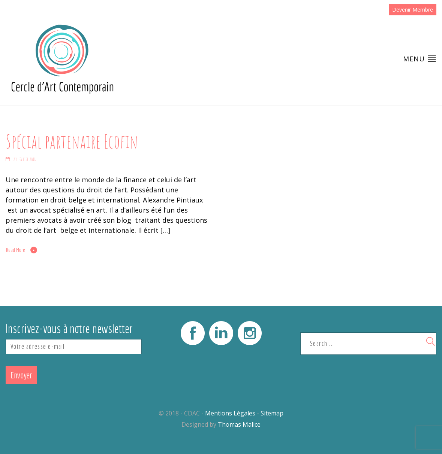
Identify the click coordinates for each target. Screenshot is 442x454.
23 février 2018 (24, 159)
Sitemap (272, 413)
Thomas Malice (239, 424)
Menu (419, 58)
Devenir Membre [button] (412, 9)
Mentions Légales (230, 413)
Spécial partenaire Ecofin (72, 141)
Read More (15, 250)
